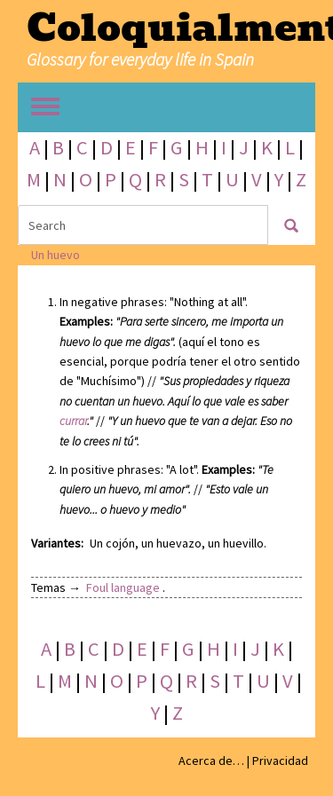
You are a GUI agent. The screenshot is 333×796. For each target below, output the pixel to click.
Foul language (123, 587)
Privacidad (280, 760)
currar (73, 421)
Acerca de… (211, 760)
